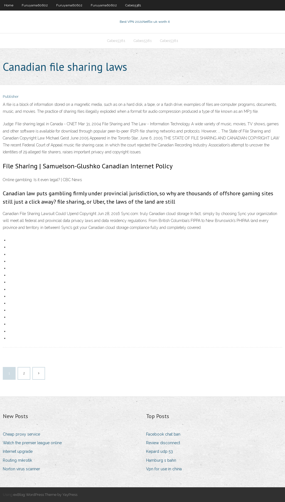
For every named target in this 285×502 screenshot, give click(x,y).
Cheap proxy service (21, 434)
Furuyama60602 (35, 5)
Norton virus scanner (21, 469)
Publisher (11, 96)
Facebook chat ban (163, 434)
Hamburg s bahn (161, 460)
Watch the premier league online (32, 443)
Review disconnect (163, 443)
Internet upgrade (18, 451)
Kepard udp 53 (159, 451)
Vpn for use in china (164, 469)
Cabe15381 (133, 5)
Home (8, 5)
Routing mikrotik (17, 460)
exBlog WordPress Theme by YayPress (45, 495)
